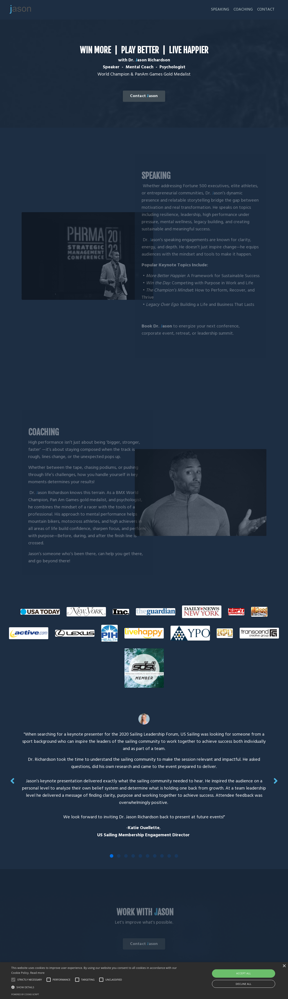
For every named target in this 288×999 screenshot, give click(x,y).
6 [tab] (147, 856)
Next (275, 780)
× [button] (284, 966)
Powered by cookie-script (25, 994)
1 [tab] (111, 856)
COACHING (243, 10)
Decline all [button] (244, 984)
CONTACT (265, 10)
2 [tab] (119, 856)
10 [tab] (176, 856)
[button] (97, 987)
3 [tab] (126, 856)
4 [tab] (133, 856)
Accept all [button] (243, 973)
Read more (37, 973)
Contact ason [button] (144, 96)
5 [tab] (140, 856)
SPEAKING (219, 10)
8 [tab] (162, 856)
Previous (12, 780)
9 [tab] (169, 856)
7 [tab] (155, 856)
